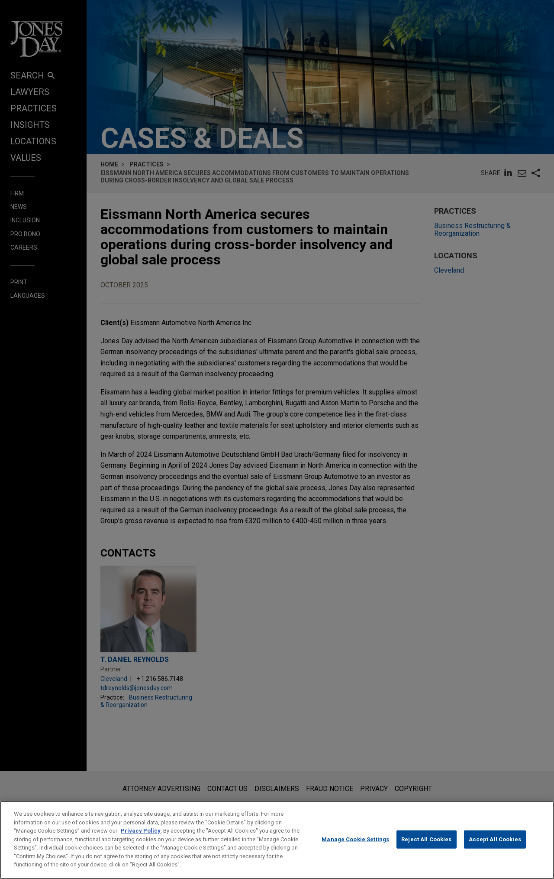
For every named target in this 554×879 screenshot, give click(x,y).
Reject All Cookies (426, 848)
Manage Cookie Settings (355, 848)
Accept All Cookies (495, 848)
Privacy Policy (141, 840)
